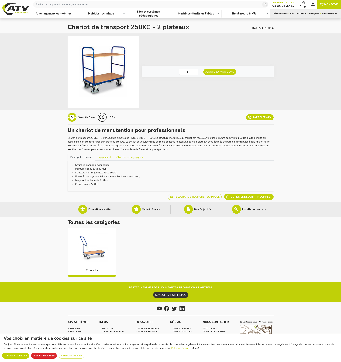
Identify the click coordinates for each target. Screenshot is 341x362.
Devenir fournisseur (182, 331)
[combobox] (150, 4)
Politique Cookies (180, 348)
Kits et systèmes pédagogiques (148, 14)
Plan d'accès (266, 321)
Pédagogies (280, 13)
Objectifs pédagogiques (129, 157)
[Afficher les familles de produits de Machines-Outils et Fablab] (219, 14)
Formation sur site (99, 209)
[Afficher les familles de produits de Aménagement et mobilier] (76, 14)
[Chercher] (265, 4)
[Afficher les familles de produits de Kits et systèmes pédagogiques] (171, 14)
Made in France (151, 209)
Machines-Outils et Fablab (196, 13)
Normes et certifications (113, 331)
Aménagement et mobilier (53, 13)
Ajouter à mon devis (219, 72)
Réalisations (298, 13)
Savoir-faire (329, 13)
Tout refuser (44, 355)
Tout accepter (15, 355)
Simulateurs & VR (243, 13)
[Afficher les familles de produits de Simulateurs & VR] (267, 14)
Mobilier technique (101, 13)
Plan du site (107, 328)
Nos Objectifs (202, 209)
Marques (313, 13)
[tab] (81, 157)
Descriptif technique (81, 157)
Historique (75, 328)
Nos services (76, 331)
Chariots (92, 270)
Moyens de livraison (147, 331)
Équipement (104, 157)
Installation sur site (254, 209)
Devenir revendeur (182, 328)
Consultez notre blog (170, 295)
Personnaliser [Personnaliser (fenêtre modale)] (71, 355)
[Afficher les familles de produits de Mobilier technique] (124, 14)
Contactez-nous (248, 321)
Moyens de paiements (148, 328)
